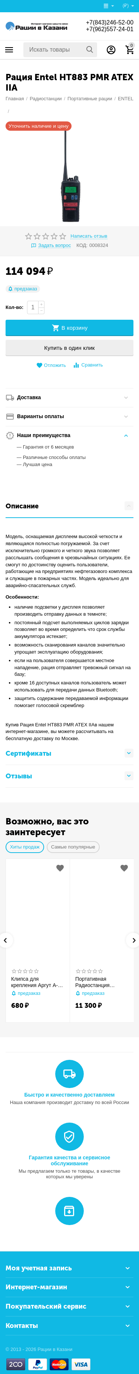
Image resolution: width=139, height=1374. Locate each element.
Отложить (51, 365)
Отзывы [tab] (69, 775)
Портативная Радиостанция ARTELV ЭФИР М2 (97, 982)
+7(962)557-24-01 (109, 29)
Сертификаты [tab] (69, 753)
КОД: (81, 245)
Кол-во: (14, 307)
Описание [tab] (69, 505)
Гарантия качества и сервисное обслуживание (69, 1160)
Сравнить (88, 365)
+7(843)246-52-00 (109, 22)
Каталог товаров (9, 50)
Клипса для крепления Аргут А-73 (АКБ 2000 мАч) (37, 982)
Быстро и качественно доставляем (69, 1095)
